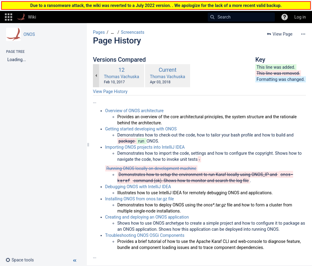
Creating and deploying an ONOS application (147, 217)
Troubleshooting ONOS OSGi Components (144, 235)
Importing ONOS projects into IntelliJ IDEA (145, 147)
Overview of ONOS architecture (134, 110)
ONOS (29, 34)
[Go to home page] (26, 17)
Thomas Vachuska (121, 76)
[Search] (212, 17)
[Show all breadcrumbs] (112, 32)
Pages (99, 32)
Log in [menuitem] (300, 17)
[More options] (303, 34)
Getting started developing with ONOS (141, 128)
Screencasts (132, 32)
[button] (8, 17)
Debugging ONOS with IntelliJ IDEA (138, 186)
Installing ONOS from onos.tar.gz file (139, 198)
